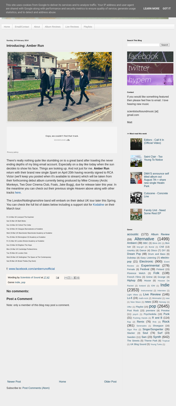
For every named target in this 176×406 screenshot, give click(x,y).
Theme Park (150, 340)
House (147, 280)
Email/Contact (22, 26)
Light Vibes (132, 294)
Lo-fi (129, 298)
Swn (144, 337)
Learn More (151, 8)
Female (131, 269)
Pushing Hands (140, 318)
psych (135, 314)
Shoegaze (158, 325)
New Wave (136, 302)
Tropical (165, 341)
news (148, 301)
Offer (129, 307)
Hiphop (131, 280)
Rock (165, 321)
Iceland (142, 285)
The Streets (133, 340)
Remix (140, 321)
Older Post (110, 381)
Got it (167, 8)
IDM (153, 285)
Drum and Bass (156, 254)
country (131, 250)
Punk (166, 314)
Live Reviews (72, 26)
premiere (150, 310)
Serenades (142, 326)
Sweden (131, 337)
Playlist (139, 306)
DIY (164, 250)
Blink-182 (157, 243)
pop (23, 282)
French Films (134, 277)
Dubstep (131, 257)
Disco (154, 250)
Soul (145, 333)
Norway (162, 302)
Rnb (154, 322)
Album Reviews (52, 26)
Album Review (160, 234)
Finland (160, 269)
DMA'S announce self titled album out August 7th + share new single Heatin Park (156, 180)
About (37, 26)
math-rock (143, 298)
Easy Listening (148, 257)
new (167, 298)
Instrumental (146, 290)
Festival (144, 269)
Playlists (88, 26)
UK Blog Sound (138, 344)
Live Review (152, 294)
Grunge (162, 277)
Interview (161, 290)
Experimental (150, 265)
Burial (151, 247)
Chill (161, 247)
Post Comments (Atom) (36, 388)
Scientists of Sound (30, 277)
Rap (129, 322)
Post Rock (133, 310)
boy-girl (140, 247)
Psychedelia (150, 314)
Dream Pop (134, 254)
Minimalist (156, 298)
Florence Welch (136, 273)
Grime (149, 277)
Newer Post (14, 381)
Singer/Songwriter (153, 329)
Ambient (132, 243)
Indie (17, 282)
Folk (156, 273)
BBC (145, 243)
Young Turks (156, 344)
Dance (142, 250)
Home (7, 26)
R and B (157, 317)
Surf (160, 333)
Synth (157, 337)
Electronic (146, 261)
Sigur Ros (132, 329)
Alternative (144, 239)
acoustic (133, 234)
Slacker (131, 333)
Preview (165, 310)
